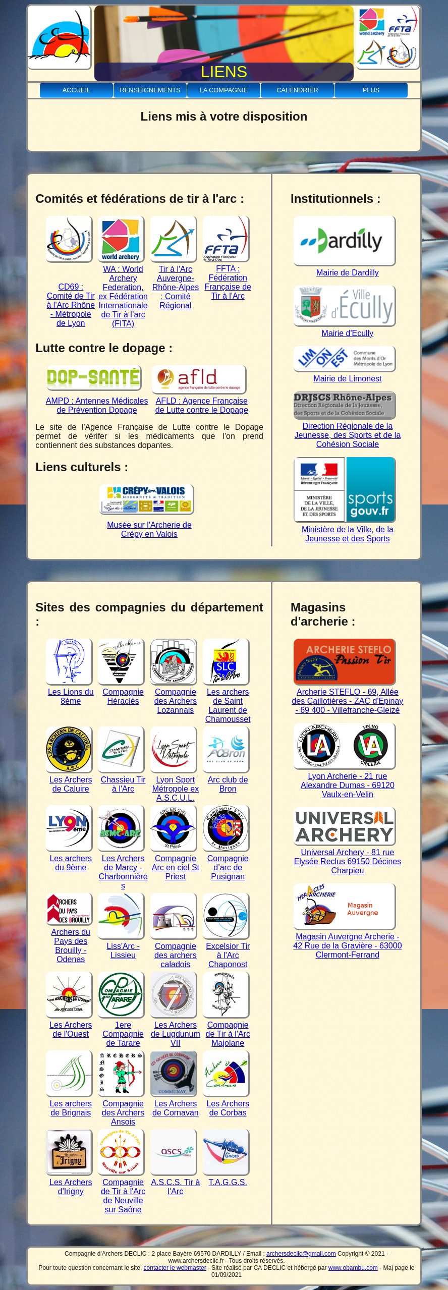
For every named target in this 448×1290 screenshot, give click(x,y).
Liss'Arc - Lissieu (121, 946)
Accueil (76, 90)
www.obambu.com (353, 1267)
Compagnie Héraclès (121, 692)
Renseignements (150, 90)
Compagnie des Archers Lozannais (173, 696)
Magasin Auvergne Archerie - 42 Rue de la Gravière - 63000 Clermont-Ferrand (347, 941)
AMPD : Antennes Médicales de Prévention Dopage (97, 400)
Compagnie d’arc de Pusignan (226, 863)
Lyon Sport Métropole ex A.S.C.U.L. (174, 784)
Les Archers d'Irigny (69, 1182)
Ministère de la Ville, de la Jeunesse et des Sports (345, 529)
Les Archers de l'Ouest (69, 1025)
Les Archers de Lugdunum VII (175, 1029)
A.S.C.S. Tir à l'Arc (175, 1182)
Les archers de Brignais (69, 1103)
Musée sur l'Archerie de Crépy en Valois (146, 525)
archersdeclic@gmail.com (301, 1253)
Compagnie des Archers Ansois (121, 1108)
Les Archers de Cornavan (174, 1103)
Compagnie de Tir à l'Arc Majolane (226, 1029)
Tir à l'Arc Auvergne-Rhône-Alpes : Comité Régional (174, 283)
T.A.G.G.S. (226, 1178)
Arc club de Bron (226, 779)
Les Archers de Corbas (226, 1103)
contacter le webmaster (175, 1267)
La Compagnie (224, 90)
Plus (371, 90)
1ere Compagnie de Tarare (121, 1029)
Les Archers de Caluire (69, 779)
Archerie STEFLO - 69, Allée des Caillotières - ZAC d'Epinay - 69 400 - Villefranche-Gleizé (347, 696)
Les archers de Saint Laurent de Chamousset (227, 701)
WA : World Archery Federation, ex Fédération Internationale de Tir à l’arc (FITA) (123, 292)
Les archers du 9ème (69, 858)
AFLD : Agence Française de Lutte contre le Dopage (200, 400)
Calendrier (297, 90)
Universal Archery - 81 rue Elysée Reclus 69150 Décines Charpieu (347, 857)
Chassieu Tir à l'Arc (121, 779)
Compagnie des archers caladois (173, 951)
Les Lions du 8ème (70, 692)
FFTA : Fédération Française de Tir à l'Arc (227, 277)
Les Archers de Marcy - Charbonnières (122, 867)
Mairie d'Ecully (345, 329)
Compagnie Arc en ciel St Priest (174, 863)
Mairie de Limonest (345, 374)
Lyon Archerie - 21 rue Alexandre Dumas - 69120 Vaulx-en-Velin (345, 781)
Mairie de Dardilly (345, 268)
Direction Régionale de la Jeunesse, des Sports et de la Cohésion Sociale (347, 430)
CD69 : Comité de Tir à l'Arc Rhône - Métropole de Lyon (70, 300)
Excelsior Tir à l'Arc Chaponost (226, 951)
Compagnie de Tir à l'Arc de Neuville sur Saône (121, 1191)
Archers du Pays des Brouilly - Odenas (69, 941)
